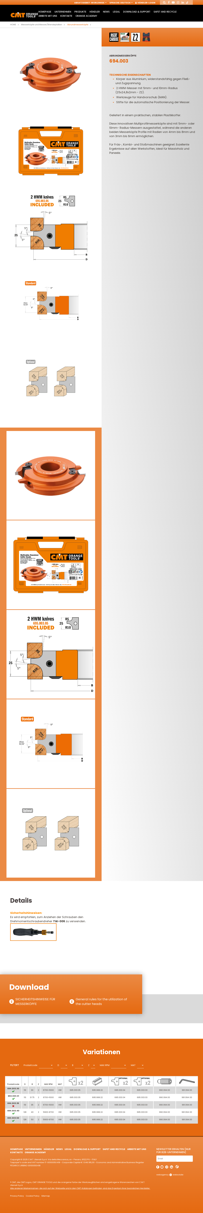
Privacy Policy (17, 1195)
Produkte (80, 11)
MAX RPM (104, 1065)
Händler (95, 11)
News (106, 11)
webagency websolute (169, 1174)
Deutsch (126, 2)
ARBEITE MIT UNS (47, 16)
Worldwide (98, 2)
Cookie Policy (32, 1195)
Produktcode (30, 1065)
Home (13, 24)
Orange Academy (86, 16)
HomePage (44, 11)
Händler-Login (145, 2)
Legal (116, 11)
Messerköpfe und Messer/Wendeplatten (41, 24)
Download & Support (136, 11)
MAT (133, 1065)
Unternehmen (62, 11)
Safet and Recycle (165, 11)
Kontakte (66, 16)
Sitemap (45, 1195)
